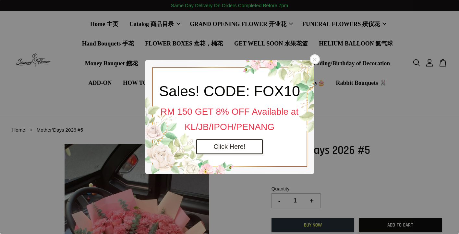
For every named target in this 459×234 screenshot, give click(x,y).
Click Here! (230, 146)
